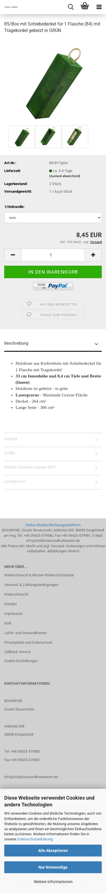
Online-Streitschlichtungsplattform (53, 525)
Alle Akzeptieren (53, 850)
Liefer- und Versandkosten (25, 633)
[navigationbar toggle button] (99, 7)
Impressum (13, 613)
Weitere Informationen (53, 881)
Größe (9, 453)
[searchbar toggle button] (71, 7)
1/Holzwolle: (14, 207)
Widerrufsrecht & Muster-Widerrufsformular (39, 575)
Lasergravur (15, 481)
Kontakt (10, 604)
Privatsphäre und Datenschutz (28, 642)
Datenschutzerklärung (35, 839)
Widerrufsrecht (16, 594)
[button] (12, 255)
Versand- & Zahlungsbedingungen (31, 585)
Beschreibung (16, 343)
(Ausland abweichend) (64, 176)
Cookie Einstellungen (21, 661)
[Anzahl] (53, 255)
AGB (7, 623)
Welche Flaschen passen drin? (30, 467)
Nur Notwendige (53, 867)
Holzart (10, 439)
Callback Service (17, 652)
